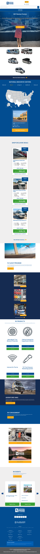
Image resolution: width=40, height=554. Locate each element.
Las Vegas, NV (29, 530)
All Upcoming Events (17, 476)
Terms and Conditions (6, 551)
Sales (9, 527)
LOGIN (26, 1)
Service (12, 527)
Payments (16, 173)
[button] (3, 29)
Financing (23, 527)
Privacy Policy (13, 551)
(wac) (20, 173)
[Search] (19, 7)
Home (7, 527)
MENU (20, 10)
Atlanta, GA (10, 530)
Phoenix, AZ (20, 536)
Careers (32, 527)
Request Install (12, 376)
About (26, 527)
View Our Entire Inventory (20, 77)
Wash (17, 527)
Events (20, 527)
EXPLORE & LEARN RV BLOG (20, 461)
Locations (29, 527)
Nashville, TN (10, 536)
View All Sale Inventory (20, 239)
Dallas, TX (20, 530)
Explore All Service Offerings (20, 317)
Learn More (10, 268)
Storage (15, 527)
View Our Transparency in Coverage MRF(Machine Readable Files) (27, 551)
